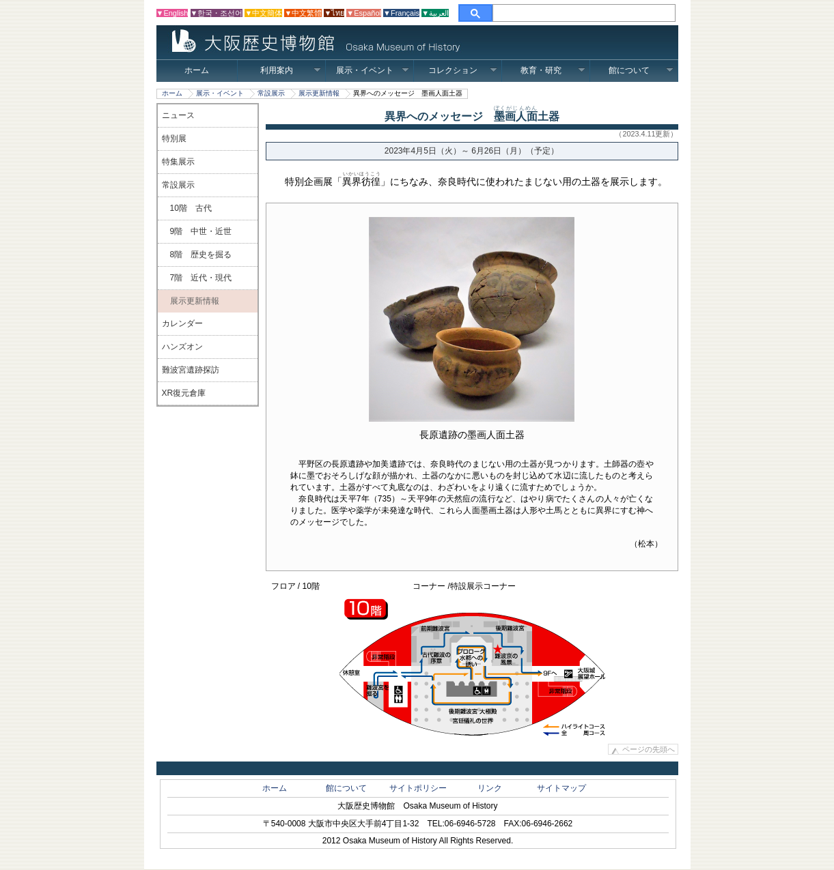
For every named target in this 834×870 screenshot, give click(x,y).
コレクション (462, 70)
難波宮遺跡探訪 (190, 370)
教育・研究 (552, 70)
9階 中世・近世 (197, 231)
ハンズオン (182, 346)
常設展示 (271, 93)
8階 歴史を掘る (197, 254)
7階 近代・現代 (197, 277)
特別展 (174, 138)
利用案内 (290, 70)
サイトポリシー (418, 789)
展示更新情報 (318, 93)
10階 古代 (187, 208)
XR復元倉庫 (184, 393)
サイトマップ (561, 789)
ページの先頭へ (648, 750)
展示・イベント (372, 70)
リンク (489, 789)
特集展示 (178, 161)
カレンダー (182, 323)
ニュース (178, 115)
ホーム (196, 70)
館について (641, 70)
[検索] (584, 13)
